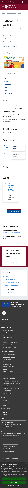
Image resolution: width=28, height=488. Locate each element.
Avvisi (4, 405)
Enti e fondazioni (7, 338)
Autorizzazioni (7, 391)
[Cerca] (25, 7)
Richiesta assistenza (8, 451)
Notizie (5, 400)
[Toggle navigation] (3, 6)
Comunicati (6, 403)
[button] (14, 485)
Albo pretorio (6, 461)
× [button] (26, 463)
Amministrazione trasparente (10, 458)
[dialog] (14, 475)
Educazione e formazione (9, 379)
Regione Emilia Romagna (8, 2)
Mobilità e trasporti (8, 371)
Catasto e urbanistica (8, 366)
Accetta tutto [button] (14, 479)
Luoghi (5, 412)
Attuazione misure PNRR (9, 347)
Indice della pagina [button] (9, 73)
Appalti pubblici (7, 364)
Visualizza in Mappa (14, 211)
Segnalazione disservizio (9, 446)
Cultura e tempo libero (9, 357)
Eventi (19, 13)
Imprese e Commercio (8, 362)
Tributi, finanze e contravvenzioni (11, 383)
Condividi (6, 46)
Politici (5, 340)
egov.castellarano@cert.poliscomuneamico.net (13, 433)
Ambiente (5, 386)
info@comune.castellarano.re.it (13, 435)
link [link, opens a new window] (6, 475)
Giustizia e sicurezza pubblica (10, 381)
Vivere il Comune (11, 13)
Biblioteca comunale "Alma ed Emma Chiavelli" (11, 187)
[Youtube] (3, 323)
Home (3, 13)
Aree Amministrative (8, 333)
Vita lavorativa (7, 359)
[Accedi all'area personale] (22, 2)
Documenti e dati (7, 345)
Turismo (5, 369)
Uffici (4, 335)
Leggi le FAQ (6, 449)
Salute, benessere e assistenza (11, 388)
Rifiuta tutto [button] (14, 482)
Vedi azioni (14, 46)
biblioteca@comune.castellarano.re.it (12, 232)
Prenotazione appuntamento (10, 444)
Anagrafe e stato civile (9, 354)
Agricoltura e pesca (8, 393)
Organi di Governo (8, 330)
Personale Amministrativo (10, 342)
